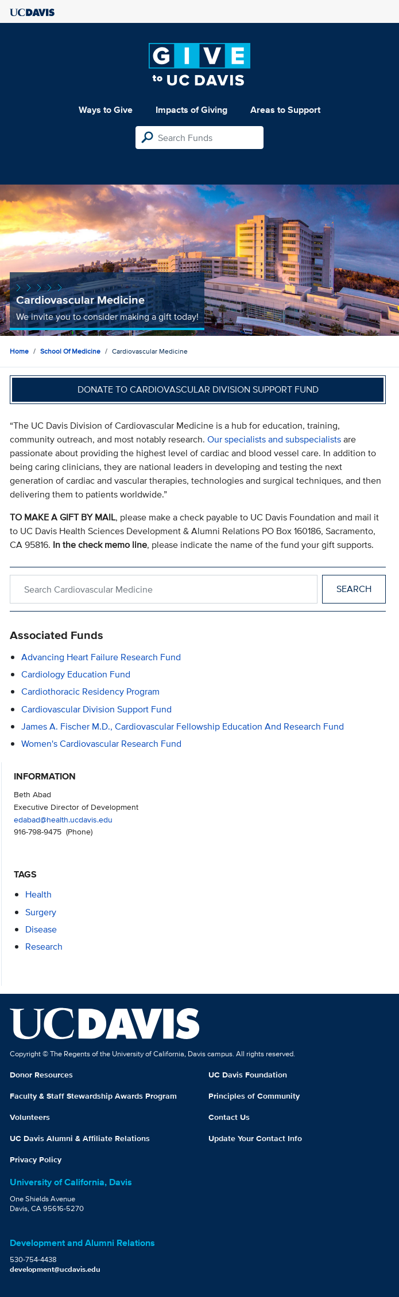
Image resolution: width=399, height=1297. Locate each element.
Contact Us (229, 1117)
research (44, 946)
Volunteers (30, 1117)
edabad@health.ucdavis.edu (63, 819)
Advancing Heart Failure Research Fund (101, 657)
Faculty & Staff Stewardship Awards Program (93, 1096)
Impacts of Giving (191, 109)
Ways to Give (106, 109)
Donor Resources (41, 1074)
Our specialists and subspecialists (274, 439)
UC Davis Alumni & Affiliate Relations (80, 1138)
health (38, 894)
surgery (40, 912)
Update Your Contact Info (255, 1138)
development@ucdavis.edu (55, 1269)
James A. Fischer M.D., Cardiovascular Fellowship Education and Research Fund (182, 726)
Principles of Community (254, 1096)
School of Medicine (70, 351)
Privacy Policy (35, 1159)
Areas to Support (285, 109)
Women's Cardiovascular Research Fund (101, 743)
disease (41, 929)
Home (19, 351)
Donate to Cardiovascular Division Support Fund (198, 389)
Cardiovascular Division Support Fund (96, 709)
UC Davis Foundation (247, 1074)
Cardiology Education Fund (75, 674)
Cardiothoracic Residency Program (90, 691)
